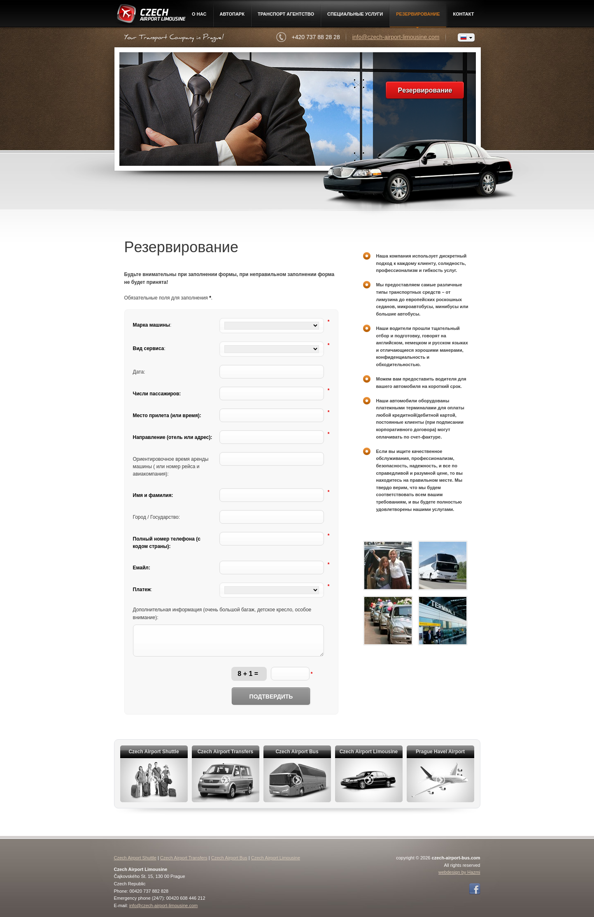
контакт (463, 14)
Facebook (474, 889)
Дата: (139, 372)
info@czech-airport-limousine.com (396, 37)
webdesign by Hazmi (459, 872)
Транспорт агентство (286, 14)
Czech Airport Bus (229, 857)
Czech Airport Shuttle (135, 857)
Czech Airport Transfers (183, 857)
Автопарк (232, 14)
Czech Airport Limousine (150, 15)
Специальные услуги (355, 14)
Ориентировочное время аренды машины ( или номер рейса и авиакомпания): (171, 466)
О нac (199, 14)
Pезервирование (418, 14)
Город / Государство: (156, 517)
